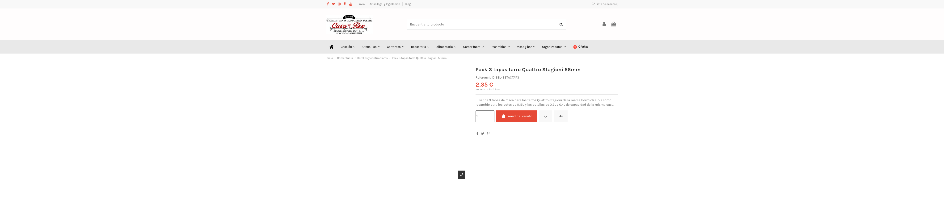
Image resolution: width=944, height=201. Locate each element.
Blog (408, 4)
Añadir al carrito (516, 116)
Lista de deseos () (604, 4)
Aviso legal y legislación (385, 4)
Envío (361, 4)
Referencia (484, 77)
